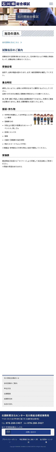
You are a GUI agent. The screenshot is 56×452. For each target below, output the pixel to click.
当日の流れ (8, 404)
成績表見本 (8, 399)
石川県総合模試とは (11, 378)
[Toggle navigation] (51, 3)
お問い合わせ (20, 432)
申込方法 (7, 388)
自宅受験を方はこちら (10, 42)
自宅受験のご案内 (10, 383)
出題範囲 (7, 393)
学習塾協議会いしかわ (14, 427)
